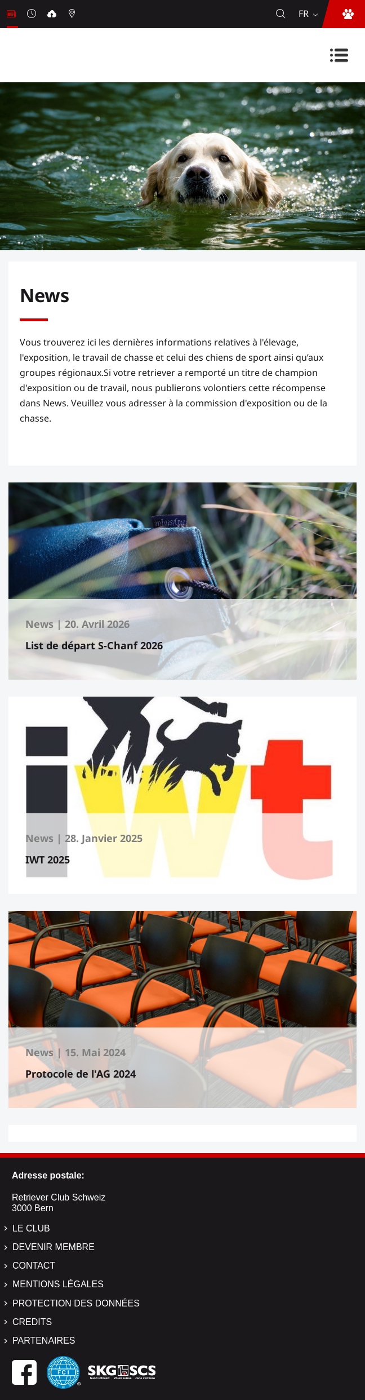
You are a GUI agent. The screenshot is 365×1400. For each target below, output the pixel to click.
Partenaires (43, 1340)
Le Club (31, 1228)
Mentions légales (58, 1284)
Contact (33, 1265)
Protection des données (76, 1303)
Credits (32, 1322)
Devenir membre (53, 1247)
